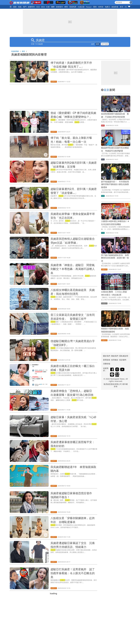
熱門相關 (105, 44)
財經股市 (59, 7)
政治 (43, 7)
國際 (53, 7)
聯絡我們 (114, 356)
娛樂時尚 (31, 7)
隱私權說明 (123, 356)
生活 (38, 7)
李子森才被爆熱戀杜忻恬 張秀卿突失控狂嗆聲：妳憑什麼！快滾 (115, 258)
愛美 (95, 7)
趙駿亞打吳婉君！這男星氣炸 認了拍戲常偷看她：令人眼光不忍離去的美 (73, 573)
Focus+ (89, 7)
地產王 (107, 7)
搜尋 (23, 51)
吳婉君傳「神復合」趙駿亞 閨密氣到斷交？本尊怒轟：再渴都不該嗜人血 (73, 269)
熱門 (25, 7)
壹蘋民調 (72, 7)
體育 (66, 7)
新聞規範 (106, 360)
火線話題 (81, 7)
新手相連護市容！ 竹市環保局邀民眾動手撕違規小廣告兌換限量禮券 (115, 184)
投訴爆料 (122, 360)
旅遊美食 (115, 7)
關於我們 (106, 356)
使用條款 (114, 360)
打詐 (126, 7)
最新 (15, 7)
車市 (121, 7)
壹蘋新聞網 (15, 51)
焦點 (20, 7)
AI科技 (100, 7)
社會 (48, 7)
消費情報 (106, 364)
